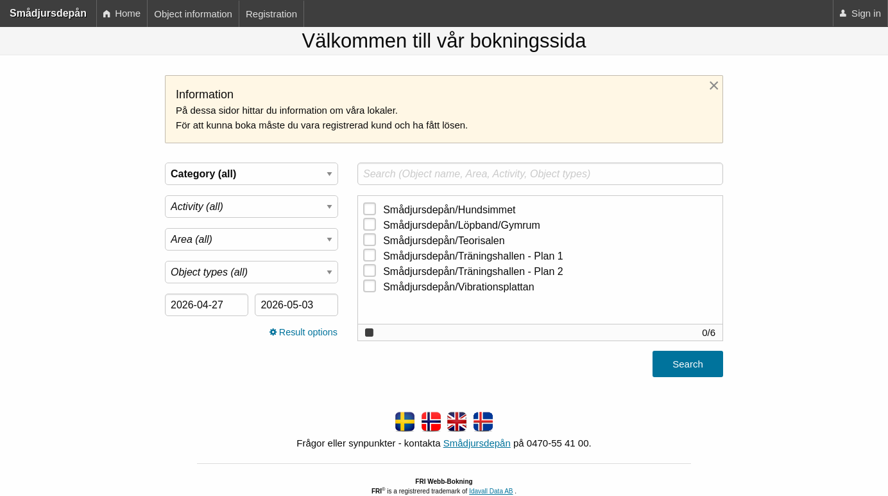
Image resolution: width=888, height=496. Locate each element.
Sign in (860, 13)
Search (687, 364)
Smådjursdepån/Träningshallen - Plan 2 (473, 271)
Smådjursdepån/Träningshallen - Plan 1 (473, 256)
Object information (193, 13)
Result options (303, 332)
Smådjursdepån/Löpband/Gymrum (461, 225)
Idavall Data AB (491, 491)
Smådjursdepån (477, 443)
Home (122, 13)
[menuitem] (122, 13)
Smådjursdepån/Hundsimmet (449, 209)
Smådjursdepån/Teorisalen (443, 240)
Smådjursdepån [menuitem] (48, 13)
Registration (271, 13)
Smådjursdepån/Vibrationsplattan (458, 286)
